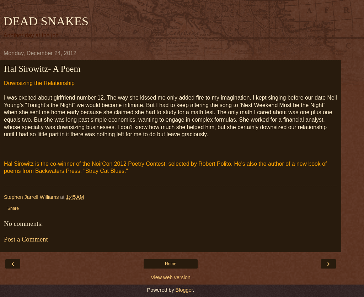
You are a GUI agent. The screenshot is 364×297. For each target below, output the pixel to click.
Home (170, 263)
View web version (171, 277)
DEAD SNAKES (46, 21)
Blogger (184, 290)
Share (13, 208)
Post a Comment (26, 239)
